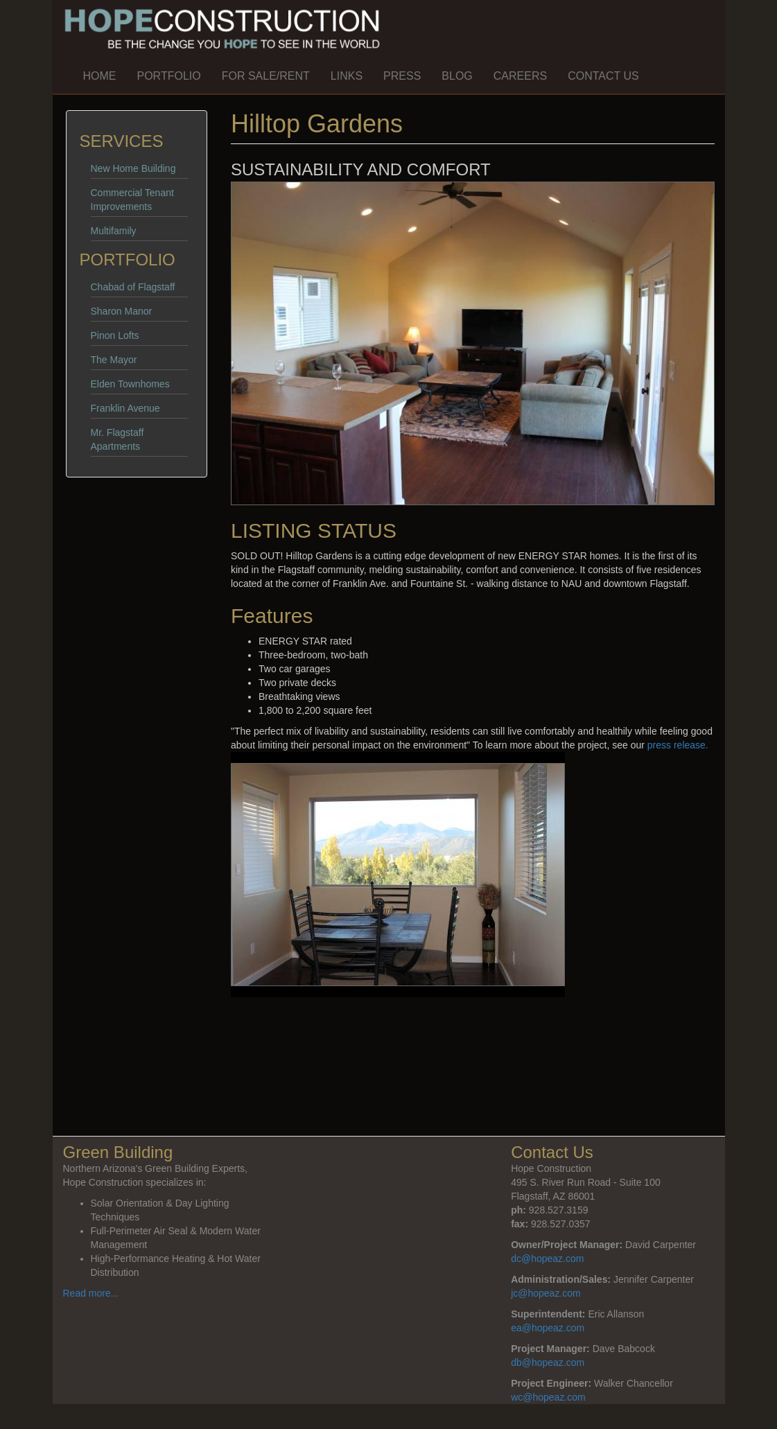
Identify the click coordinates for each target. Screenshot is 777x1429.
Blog (457, 76)
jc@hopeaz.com (546, 1293)
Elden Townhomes (130, 383)
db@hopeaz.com (547, 1362)
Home (99, 76)
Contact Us (603, 76)
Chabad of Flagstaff (133, 286)
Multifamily (114, 230)
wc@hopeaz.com (548, 1397)
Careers (520, 76)
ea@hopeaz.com (547, 1327)
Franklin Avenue (125, 408)
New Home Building (133, 168)
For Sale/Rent (266, 76)
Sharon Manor (121, 311)
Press (402, 76)
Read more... (91, 1293)
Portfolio (169, 76)
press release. (677, 745)
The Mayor (114, 359)
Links (347, 76)
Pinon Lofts (115, 335)
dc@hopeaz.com (547, 1258)
